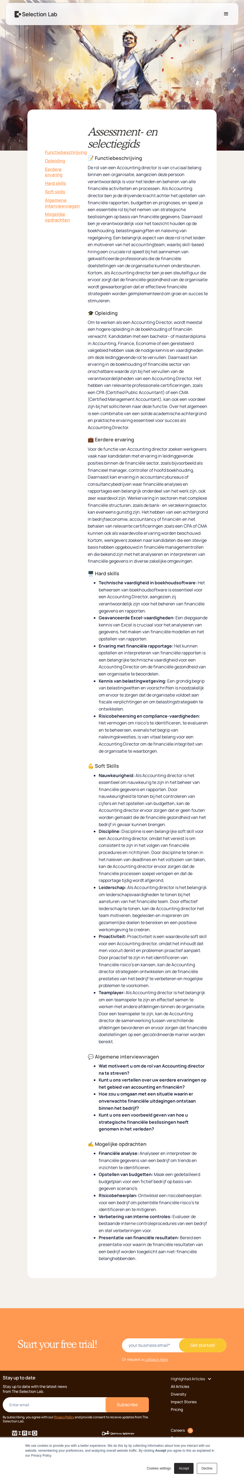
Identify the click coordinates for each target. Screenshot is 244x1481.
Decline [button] (207, 1468)
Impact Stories (184, 1401)
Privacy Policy (64, 1417)
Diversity (178, 1394)
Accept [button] (184, 1468)
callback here (156, 1359)
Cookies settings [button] (159, 1468)
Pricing (177, 1409)
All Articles (180, 1386)
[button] (226, 14)
